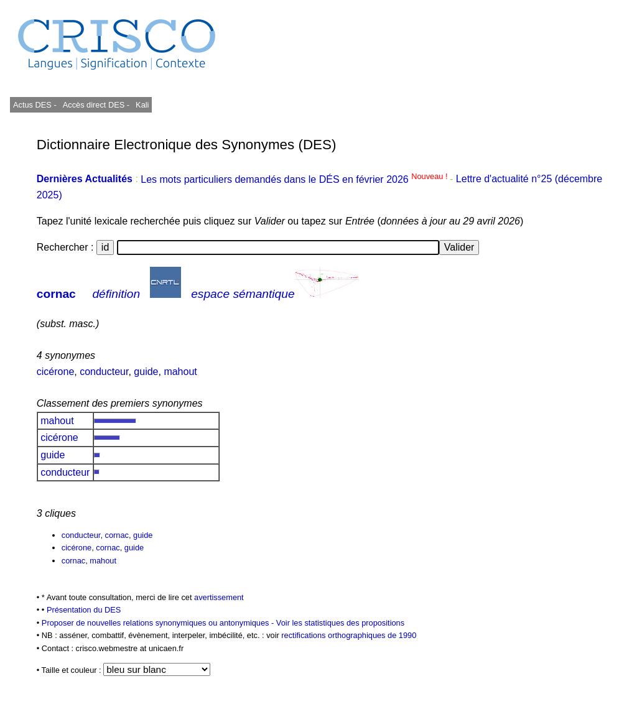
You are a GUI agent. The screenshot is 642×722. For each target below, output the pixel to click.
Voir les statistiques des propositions (340, 622)
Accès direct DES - (96, 104)
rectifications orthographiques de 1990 (348, 635)
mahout (180, 371)
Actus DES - (35, 104)
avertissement (219, 597)
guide (146, 371)
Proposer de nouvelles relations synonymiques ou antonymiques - (159, 622)
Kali (142, 104)
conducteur (104, 371)
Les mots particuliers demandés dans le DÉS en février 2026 (295, 179)
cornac (56, 293)
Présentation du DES (84, 609)
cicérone (55, 371)
